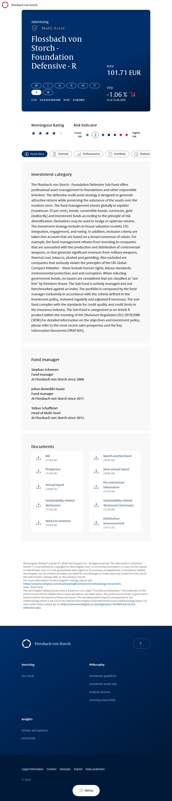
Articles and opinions (35, 730)
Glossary (65, 769)
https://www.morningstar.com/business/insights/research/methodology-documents (72, 584)
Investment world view (103, 684)
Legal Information (32, 769)
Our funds (28, 676)
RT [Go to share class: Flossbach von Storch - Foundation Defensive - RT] (36, 85)
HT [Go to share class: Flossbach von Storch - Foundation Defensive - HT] (83, 85)
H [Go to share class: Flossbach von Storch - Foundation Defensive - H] (71, 85)
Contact (51, 769)
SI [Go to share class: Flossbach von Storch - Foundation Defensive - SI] (60, 85)
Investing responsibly (102, 700)
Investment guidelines (102, 676)
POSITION (28, 738)
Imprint (78, 769)
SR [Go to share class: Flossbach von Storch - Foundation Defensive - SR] (48, 92)
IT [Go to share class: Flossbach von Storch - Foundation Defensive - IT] (95, 85)
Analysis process (99, 692)
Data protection (95, 769)
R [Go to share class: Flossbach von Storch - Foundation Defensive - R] (36, 92)
